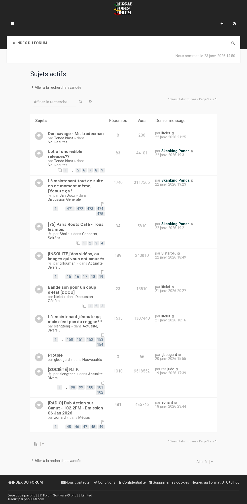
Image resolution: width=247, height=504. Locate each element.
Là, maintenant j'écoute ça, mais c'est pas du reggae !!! (75, 319)
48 (93, 427)
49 (101, 427)
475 (100, 214)
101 (100, 387)
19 (101, 277)
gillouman (68, 263)
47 (85, 427)
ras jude (167, 369)
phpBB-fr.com (34, 499)
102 (100, 392)
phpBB (35, 495)
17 (85, 277)
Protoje (55, 355)
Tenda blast (63, 138)
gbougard (62, 360)
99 (81, 387)
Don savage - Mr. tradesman (76, 133)
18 (93, 277)
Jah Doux (67, 195)
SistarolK (168, 253)
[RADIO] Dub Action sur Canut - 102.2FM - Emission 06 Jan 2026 (75, 407)
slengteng (62, 326)
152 (90, 340)
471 (70, 209)
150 (70, 340)
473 (90, 209)
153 (100, 340)
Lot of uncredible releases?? (65, 154)
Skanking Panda (175, 151)
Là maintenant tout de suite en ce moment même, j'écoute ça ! (75, 185)
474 (100, 209)
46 (77, 427)
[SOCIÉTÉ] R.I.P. (63, 369)
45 (69, 427)
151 (80, 340)
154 (100, 345)
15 (69, 277)
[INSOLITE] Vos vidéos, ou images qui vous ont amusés (76, 256)
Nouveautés (57, 142)
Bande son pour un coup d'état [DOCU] (72, 290)
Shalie (64, 234)
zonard (60, 417)
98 (73, 387)
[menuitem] (234, 24)
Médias (84, 417)
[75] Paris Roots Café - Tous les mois (75, 227)
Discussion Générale (64, 199)
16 (77, 277)
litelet (165, 133)
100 (90, 387)
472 (80, 209)
